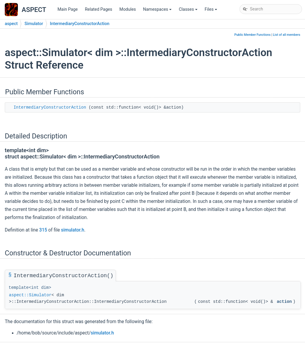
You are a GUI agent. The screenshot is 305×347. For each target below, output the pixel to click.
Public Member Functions (252, 35)
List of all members (286, 35)
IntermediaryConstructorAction (80, 23)
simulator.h (72, 230)
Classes (188, 11)
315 (43, 230)
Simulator (33, 23)
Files (211, 11)
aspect (11, 23)
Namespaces (157, 11)
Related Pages (98, 9)
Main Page (67, 9)
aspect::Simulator (30, 295)
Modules (127, 9)
